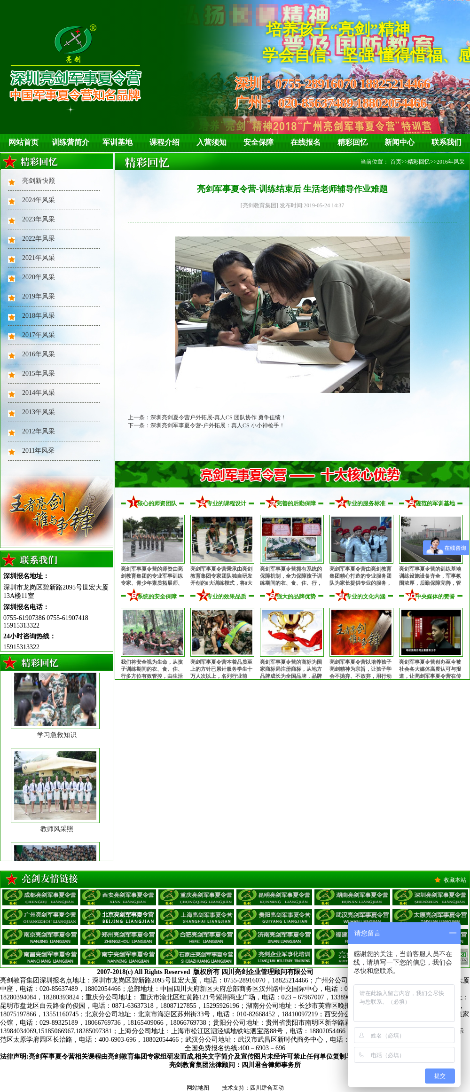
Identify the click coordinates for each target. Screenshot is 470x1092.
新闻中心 (399, 142)
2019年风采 (38, 296)
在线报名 (305, 142)
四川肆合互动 (267, 1087)
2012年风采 (38, 431)
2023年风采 (38, 219)
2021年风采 (38, 257)
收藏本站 (455, 880)
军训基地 (117, 142)
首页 (395, 161)
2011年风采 (38, 450)
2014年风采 (38, 392)
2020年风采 (38, 277)
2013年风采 (38, 412)
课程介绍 (164, 142)
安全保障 (258, 142)
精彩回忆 (352, 142)
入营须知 (211, 142)
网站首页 (23, 142)
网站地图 (198, 1087)
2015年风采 (38, 373)
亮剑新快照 (38, 180)
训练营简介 (70, 142)
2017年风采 (38, 334)
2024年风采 (38, 200)
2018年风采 (38, 315)
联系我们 (446, 142)
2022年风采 (38, 238)
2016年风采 (38, 354)
